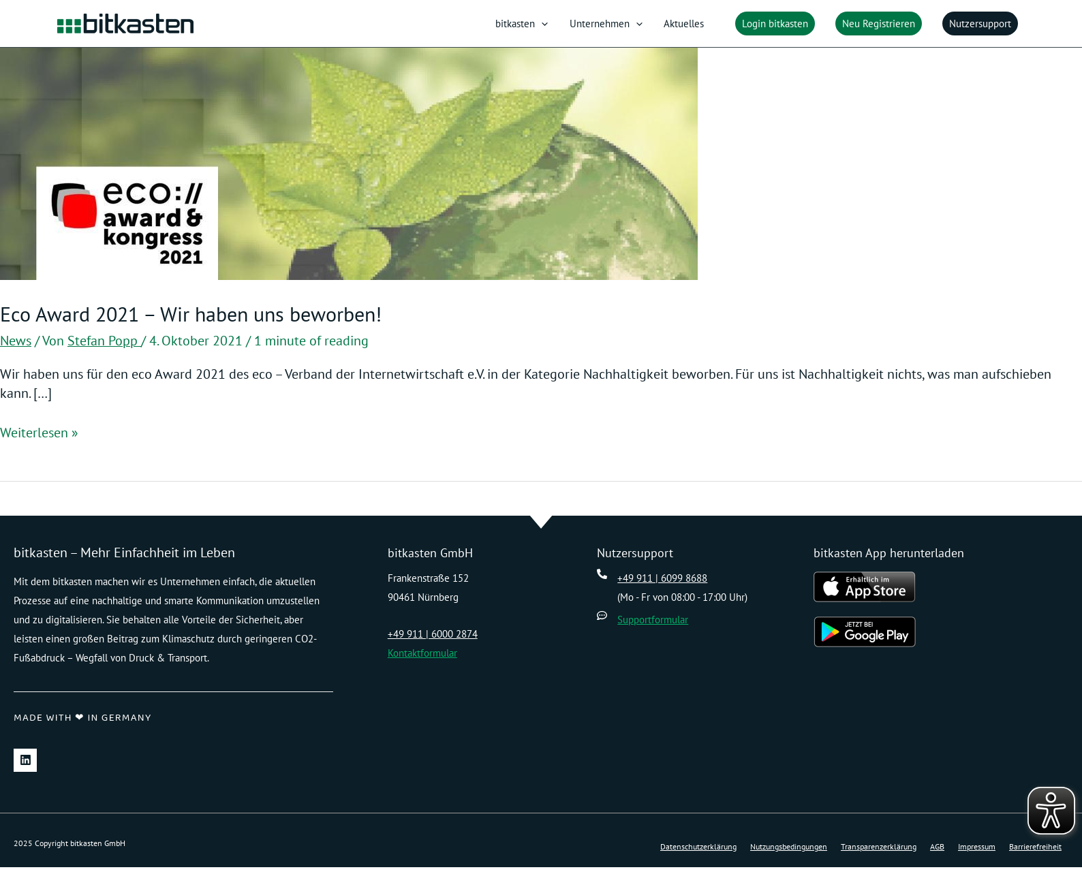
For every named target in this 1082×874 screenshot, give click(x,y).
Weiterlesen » (39, 440)
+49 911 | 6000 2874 (433, 640)
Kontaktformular (422, 659)
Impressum (976, 854)
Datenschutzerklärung (698, 854)
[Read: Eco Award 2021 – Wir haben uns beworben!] (349, 170)
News (15, 348)
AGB (937, 854)
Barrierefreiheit (1035, 854)
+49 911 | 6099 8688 (662, 584)
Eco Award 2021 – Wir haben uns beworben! (191, 321)
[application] (561, 27)
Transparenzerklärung (878, 854)
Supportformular (652, 626)
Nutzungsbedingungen (788, 854)
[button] (771, 28)
